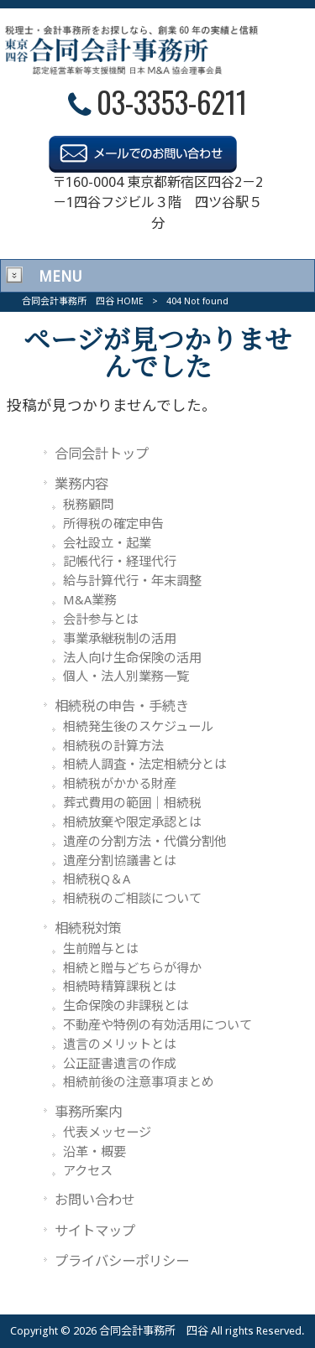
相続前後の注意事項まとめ (138, 1082)
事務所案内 (88, 1112)
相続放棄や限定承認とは (132, 822)
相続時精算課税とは (119, 986)
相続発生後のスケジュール (138, 726)
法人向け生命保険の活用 (132, 658)
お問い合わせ (95, 1200)
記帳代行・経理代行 (119, 561)
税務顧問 (88, 504)
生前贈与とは (101, 949)
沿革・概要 (94, 1151)
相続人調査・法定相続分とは (145, 764)
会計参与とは (101, 619)
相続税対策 (88, 928)
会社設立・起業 (107, 543)
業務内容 (81, 484)
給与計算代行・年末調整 (132, 580)
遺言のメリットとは (119, 1044)
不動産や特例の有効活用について (157, 1025)
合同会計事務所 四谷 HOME (83, 301)
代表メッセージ (107, 1132)
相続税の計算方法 (113, 746)
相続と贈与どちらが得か (132, 968)
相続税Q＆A (96, 879)
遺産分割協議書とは (119, 860)
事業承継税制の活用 (119, 638)
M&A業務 (90, 600)
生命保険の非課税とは (126, 1006)
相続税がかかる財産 (119, 783)
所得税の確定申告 (113, 523)
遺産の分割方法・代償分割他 (145, 841)
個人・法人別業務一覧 (126, 676)
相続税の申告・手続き (122, 706)
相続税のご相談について (132, 898)
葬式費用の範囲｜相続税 (132, 803)
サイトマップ (95, 1231)
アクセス (88, 1171)
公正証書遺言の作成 (119, 1063)
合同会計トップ (102, 454)
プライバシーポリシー (122, 1261)
